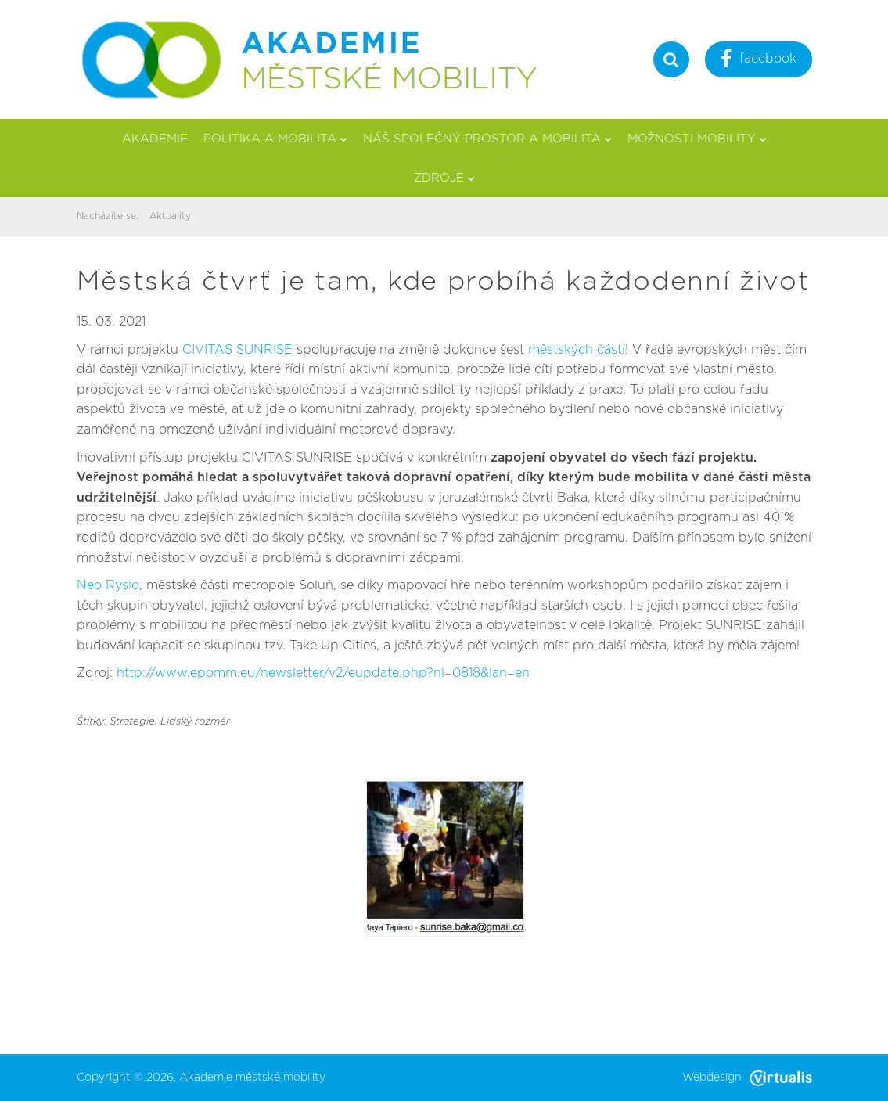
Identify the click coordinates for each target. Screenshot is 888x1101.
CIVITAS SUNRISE (237, 350)
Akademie (155, 139)
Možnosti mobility (697, 139)
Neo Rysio (108, 585)
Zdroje (444, 178)
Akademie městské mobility (252, 1077)
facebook (758, 60)
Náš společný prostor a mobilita (487, 139)
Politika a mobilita (275, 139)
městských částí (576, 350)
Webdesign (747, 1077)
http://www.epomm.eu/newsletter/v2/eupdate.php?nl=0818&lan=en (323, 673)
